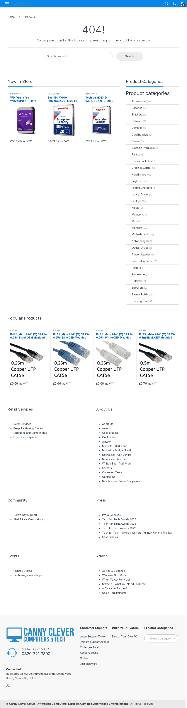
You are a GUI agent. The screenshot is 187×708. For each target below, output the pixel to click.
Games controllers (139, 161)
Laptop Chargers (139, 187)
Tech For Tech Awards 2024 (119, 519)
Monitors (134, 227)
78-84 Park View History (28, 519)
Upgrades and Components (30, 432)
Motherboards (137, 234)
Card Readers (137, 134)
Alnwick (106, 441)
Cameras (134, 127)
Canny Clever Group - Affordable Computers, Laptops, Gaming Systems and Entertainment (68, 703)
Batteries (134, 107)
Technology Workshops (27, 575)
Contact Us (108, 476)
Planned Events (22, 570)
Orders (84, 658)
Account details (89, 652)
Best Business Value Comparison (121, 481)
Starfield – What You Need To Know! (124, 584)
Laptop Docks (137, 194)
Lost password (88, 663)
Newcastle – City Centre (116, 454)
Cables (133, 121)
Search (167, 4)
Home (11, 16)
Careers (107, 467)
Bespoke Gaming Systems (29, 428)
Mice (131, 221)
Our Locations (110, 437)
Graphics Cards (138, 167)
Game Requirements (114, 592)
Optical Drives (137, 247)
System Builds (137, 294)
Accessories (136, 101)
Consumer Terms (112, 472)
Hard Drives (16, 93)
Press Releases (111, 514)
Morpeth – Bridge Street (116, 450)
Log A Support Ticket (93, 636)
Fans (131, 154)
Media (132, 207)
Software (134, 281)
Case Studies (110, 432)
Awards (106, 428)
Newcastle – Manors (114, 459)
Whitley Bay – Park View (116, 463)
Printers (133, 267)
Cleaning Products (140, 147)
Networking (136, 241)
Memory (134, 214)
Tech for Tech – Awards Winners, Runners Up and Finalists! (137, 532)
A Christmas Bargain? (114, 588)
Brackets (134, 114)
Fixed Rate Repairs (24, 437)
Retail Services (22, 423)
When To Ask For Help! (116, 579)
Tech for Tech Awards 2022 (119, 528)
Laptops (133, 201)
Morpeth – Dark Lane (114, 446)
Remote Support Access (94, 641)
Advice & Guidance (113, 570)
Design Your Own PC (124, 636)
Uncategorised (137, 301)
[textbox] (161, 638)
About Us (107, 423)
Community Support (25, 514)
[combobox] (161, 638)
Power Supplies (138, 254)
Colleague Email (89, 647)
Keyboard (135, 181)
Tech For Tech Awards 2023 (119, 523)
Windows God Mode (114, 575)
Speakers (134, 287)
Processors (135, 274)
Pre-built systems (139, 261)
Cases (132, 141)
